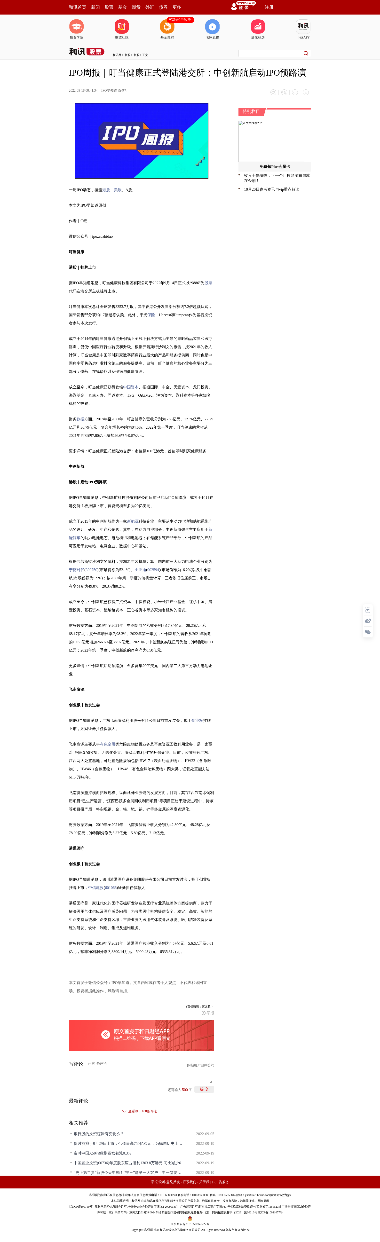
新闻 (95, 7)
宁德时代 (76, 569)
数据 (80, 419)
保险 (151, 315)
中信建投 (96, 887)
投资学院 (76, 29)
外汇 (149, 7)
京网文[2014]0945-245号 (144, 1212)
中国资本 (131, 387)
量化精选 (258, 29)
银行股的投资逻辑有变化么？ (99, 1134)
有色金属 (107, 744)
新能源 (133, 521)
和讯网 (117, 55)
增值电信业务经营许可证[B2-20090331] (152, 1206)
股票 (109, 7)
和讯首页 (77, 7)
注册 (269, 7)
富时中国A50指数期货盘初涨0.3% (102, 1153)
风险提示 (263, 1200)
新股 (127, 55)
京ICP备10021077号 (270, 1212)
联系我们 (189, 1182)
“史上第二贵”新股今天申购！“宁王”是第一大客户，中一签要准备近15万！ (129, 1172)
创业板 (197, 720)
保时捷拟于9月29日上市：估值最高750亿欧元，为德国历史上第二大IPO (129, 1143)
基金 (122, 7)
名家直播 (212, 29)
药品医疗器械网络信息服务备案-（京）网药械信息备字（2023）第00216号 (209, 1212)
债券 (163, 7)
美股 (118, 190)
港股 (106, 190)
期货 (136, 7)
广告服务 (222, 1182)
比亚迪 (140, 569)
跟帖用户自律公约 (200, 1065)
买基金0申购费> (181, 20)
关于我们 (206, 1182)
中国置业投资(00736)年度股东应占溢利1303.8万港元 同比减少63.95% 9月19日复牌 (129, 1163)
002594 (153, 569)
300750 (91, 569)
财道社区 (122, 29)
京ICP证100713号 (81, 1206)
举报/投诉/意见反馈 (165, 1182)
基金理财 (167, 29)
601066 (111, 887)
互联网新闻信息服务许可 (111, 1206)
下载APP (303, 29)
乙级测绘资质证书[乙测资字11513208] (256, 1206)
